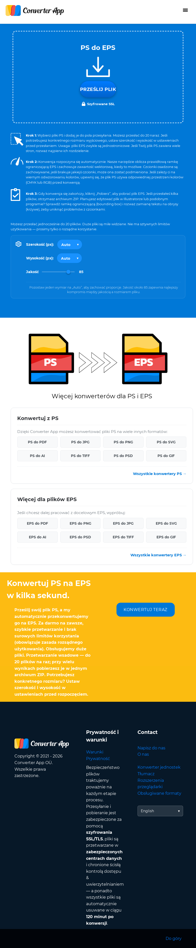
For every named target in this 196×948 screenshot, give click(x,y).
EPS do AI (37, 537)
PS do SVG (166, 442)
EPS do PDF (37, 523)
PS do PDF (37, 442)
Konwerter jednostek (159, 767)
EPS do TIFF (123, 537)
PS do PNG (123, 442)
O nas (143, 754)
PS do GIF (166, 456)
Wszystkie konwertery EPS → (158, 555)
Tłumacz (146, 773)
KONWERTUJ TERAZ (145, 609)
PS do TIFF (80, 456)
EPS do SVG (166, 523)
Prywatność (98, 758)
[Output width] (69, 244)
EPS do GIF (166, 537)
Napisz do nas (151, 748)
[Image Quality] (58, 271)
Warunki (94, 752)
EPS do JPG (123, 523)
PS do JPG (80, 442)
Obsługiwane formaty (159, 793)
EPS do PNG (80, 523)
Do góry (174, 938)
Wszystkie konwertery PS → (159, 473)
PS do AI (37, 456)
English (147, 811)
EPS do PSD (80, 537)
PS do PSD (123, 456)
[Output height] (69, 258)
